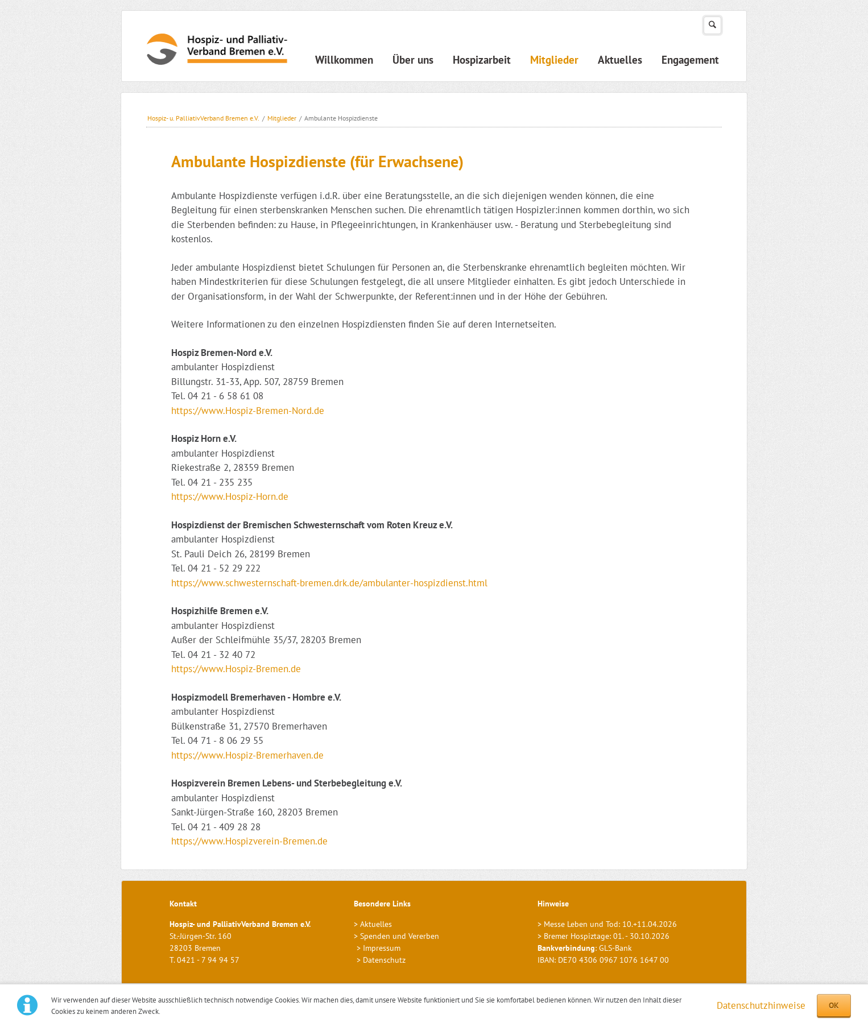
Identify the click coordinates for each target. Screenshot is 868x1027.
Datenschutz (384, 960)
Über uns (412, 60)
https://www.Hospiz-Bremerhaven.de (247, 755)
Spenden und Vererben (399, 936)
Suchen (712, 25)
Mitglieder (554, 60)
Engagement (690, 60)
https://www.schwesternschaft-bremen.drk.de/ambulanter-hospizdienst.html (329, 583)
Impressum (381, 948)
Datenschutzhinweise (761, 1005)
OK (834, 1005)
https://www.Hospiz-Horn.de (229, 496)
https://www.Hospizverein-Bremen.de (249, 841)
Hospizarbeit (482, 60)
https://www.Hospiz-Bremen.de (236, 668)
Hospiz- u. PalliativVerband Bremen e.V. (203, 118)
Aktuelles (620, 60)
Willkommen (344, 60)
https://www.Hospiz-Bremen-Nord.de (247, 410)
